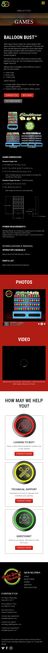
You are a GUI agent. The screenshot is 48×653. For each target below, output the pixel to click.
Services (28, 585)
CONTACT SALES (24, 454)
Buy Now (27, 95)
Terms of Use (5, 642)
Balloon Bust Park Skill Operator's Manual (16, 254)
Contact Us (12, 95)
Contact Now (24, 501)
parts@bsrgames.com (9, 630)
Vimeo (32, 384)
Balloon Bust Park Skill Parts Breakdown (15, 265)
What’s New (29, 579)
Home (26, 576)
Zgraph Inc (30, 642)
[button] (38, 323)
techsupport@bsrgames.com (11, 624)
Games (27, 582)
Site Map (14, 642)
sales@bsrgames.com (9, 618)
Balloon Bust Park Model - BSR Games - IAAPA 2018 (22, 382)
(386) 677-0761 (24, 11)
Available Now (30, 587)
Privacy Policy (35, 639)
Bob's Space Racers (20, 384)
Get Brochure (13, 101)
